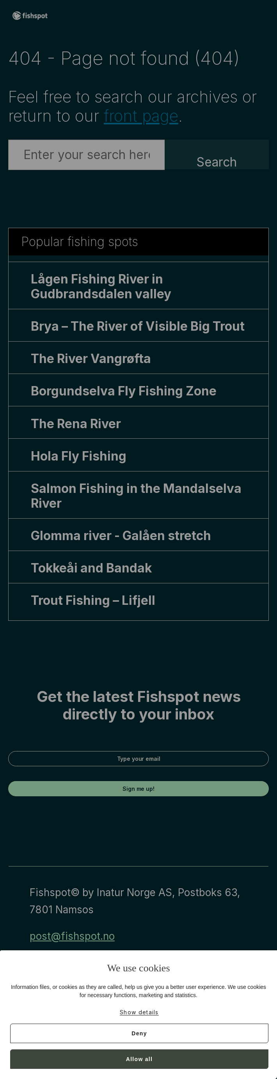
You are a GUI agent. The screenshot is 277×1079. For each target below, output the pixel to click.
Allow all (139, 1059)
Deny (139, 1033)
